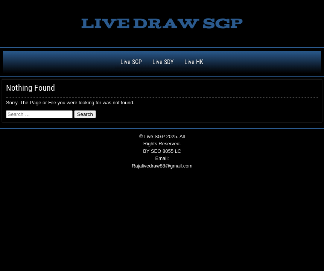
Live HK (193, 61)
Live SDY (162, 61)
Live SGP (131, 61)
